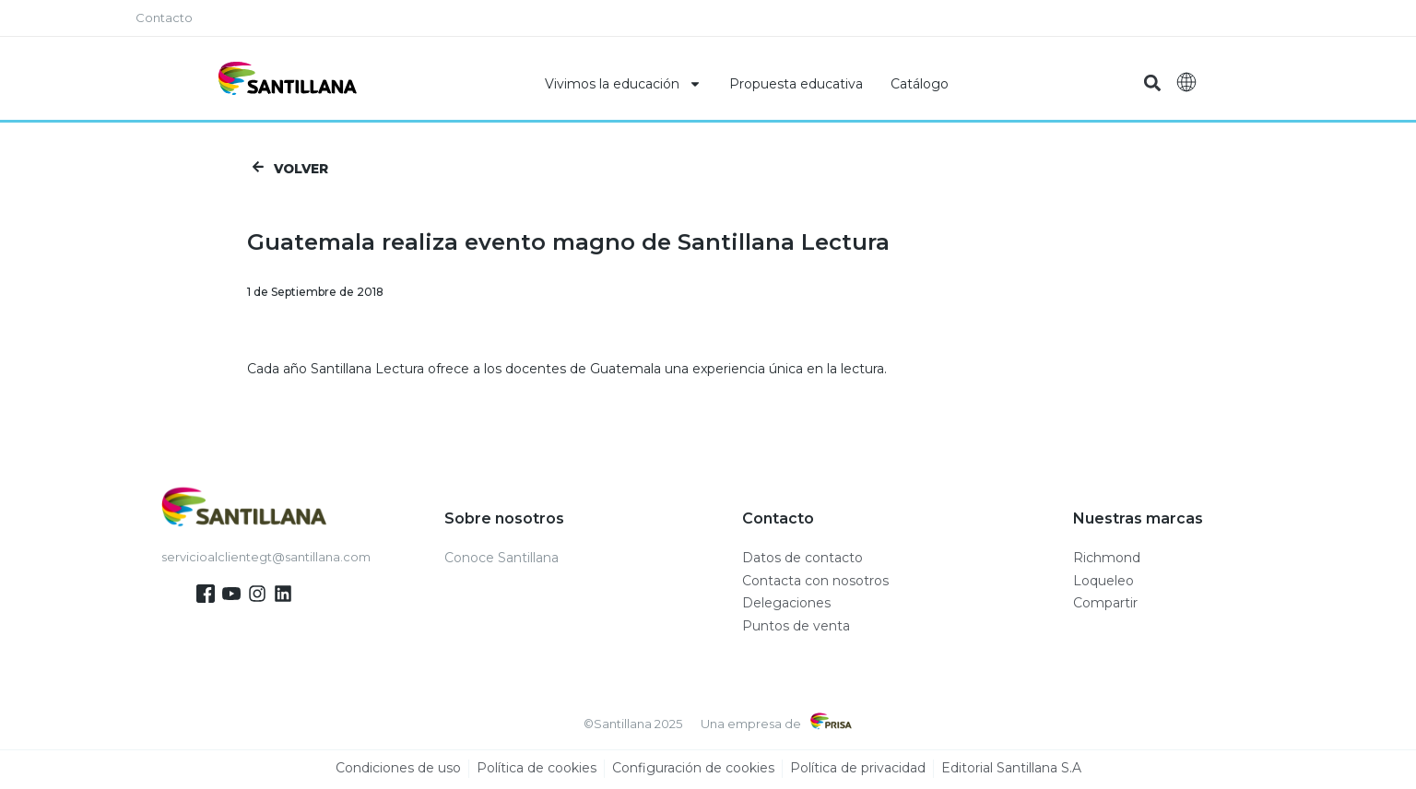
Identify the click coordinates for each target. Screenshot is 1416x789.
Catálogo (920, 84)
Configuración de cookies (693, 770)
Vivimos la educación (623, 84)
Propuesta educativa (796, 84)
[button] (1152, 83)
